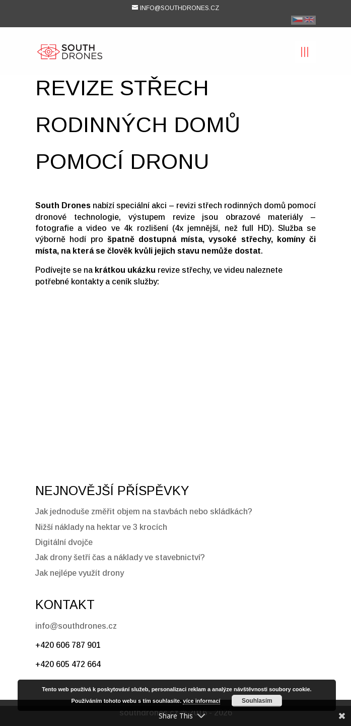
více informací (201, 701)
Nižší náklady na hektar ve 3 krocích (101, 527)
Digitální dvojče (64, 542)
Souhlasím (257, 700)
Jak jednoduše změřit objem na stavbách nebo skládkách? (143, 511)
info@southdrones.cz (76, 626)
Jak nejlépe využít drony (79, 573)
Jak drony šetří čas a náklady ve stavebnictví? (120, 557)
